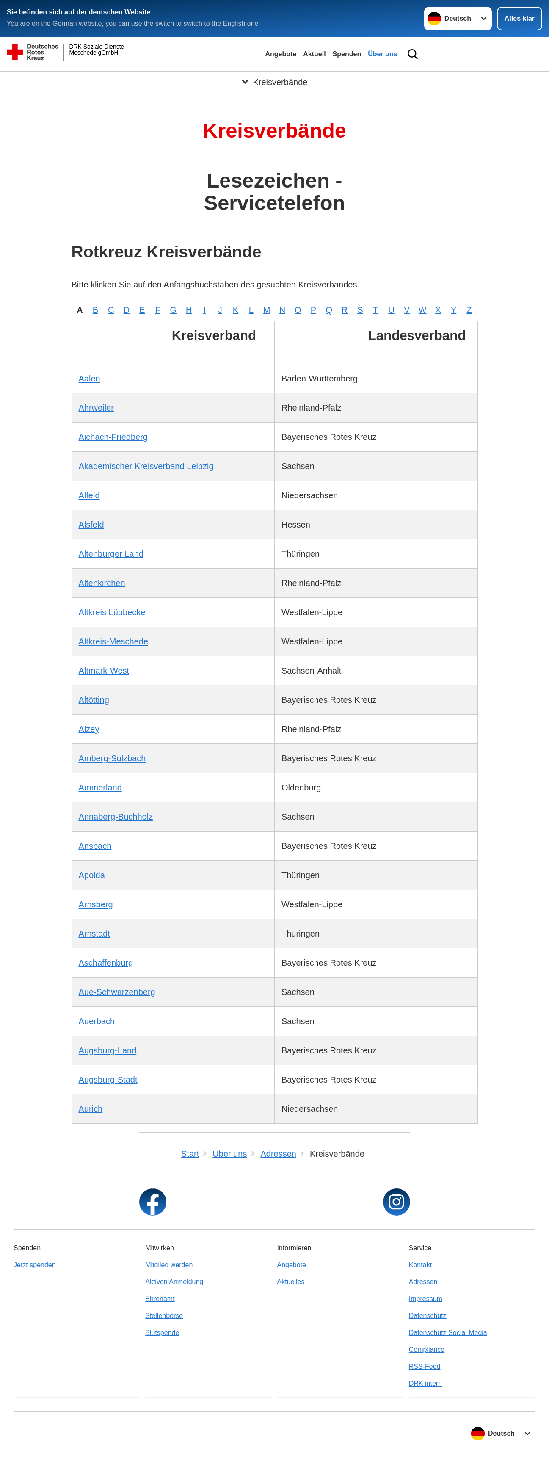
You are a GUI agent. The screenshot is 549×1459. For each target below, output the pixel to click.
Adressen (423, 1281)
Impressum (425, 1298)
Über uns (382, 54)
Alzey (89, 729)
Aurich (91, 1109)
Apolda (92, 875)
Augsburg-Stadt (108, 1079)
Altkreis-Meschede (114, 641)
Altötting (94, 700)
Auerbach (97, 1021)
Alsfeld (91, 524)
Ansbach (95, 846)
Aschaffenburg (106, 962)
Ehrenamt (159, 1298)
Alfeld (89, 495)
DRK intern (425, 1383)
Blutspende (162, 1332)
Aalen (89, 378)
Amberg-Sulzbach (112, 758)
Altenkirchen (102, 583)
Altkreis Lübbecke (112, 612)
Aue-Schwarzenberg (117, 992)
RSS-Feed (425, 1366)
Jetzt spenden (35, 1264)
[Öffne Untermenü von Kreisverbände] (274, 82)
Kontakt (420, 1264)
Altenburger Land (111, 553)
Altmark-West (104, 670)
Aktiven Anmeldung (174, 1281)
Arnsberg (96, 904)
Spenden (347, 54)
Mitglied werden (169, 1264)
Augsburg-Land (108, 1050)
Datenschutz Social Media (448, 1332)
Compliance (426, 1349)
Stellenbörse (164, 1315)
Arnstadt (94, 933)
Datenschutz (428, 1315)
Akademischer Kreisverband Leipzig (146, 466)
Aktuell (314, 54)
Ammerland (100, 787)
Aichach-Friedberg (113, 437)
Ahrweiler (96, 407)
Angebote (280, 54)
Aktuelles (291, 1281)
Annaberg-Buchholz (116, 816)
